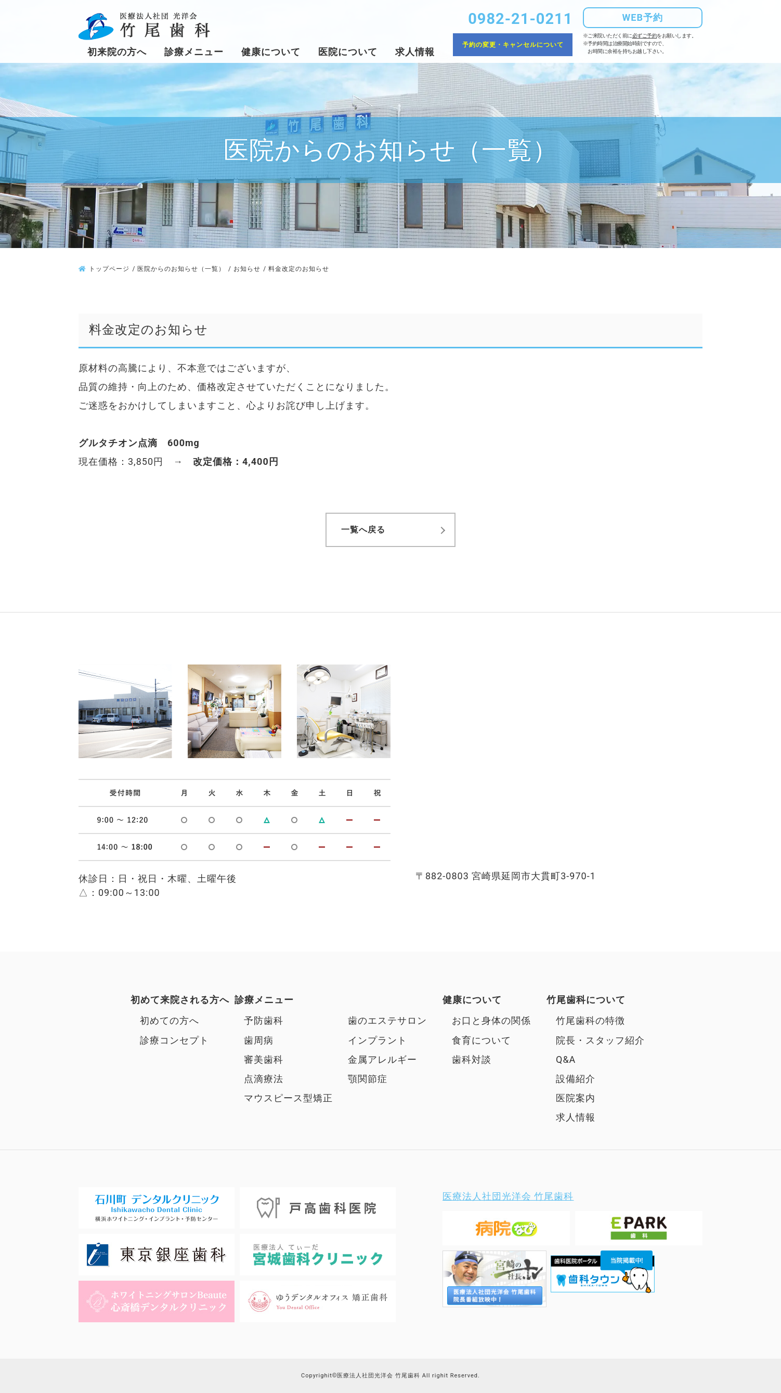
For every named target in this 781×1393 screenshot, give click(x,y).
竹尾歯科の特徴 (590, 1020)
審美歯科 (263, 1059)
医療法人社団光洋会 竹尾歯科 (508, 1196)
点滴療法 (263, 1078)
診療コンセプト (174, 1040)
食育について (481, 1040)
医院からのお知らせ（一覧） (181, 268)
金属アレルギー (382, 1059)
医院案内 (575, 1097)
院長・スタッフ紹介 (600, 1040)
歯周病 (259, 1040)
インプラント (377, 1040)
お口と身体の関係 (491, 1020)
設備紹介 (575, 1078)
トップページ (109, 268)
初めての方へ (169, 1020)
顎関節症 (367, 1078)
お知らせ (247, 268)
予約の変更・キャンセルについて (513, 44)
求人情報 (415, 52)
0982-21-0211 (520, 19)
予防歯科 (263, 1020)
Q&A (566, 1059)
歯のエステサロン (387, 1020)
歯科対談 (471, 1059)
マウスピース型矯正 (293, 1097)
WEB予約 (642, 17)
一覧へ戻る (363, 530)
